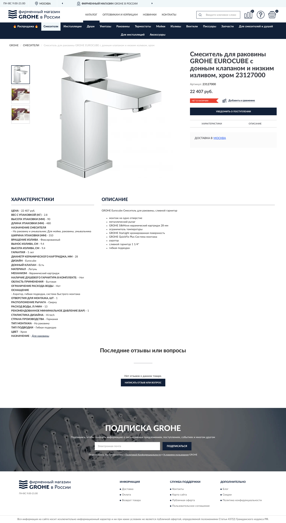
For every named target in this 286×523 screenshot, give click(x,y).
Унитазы (105, 26)
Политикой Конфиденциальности (143, 455)
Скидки (227, 495)
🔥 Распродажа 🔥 (25, 26)
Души (91, 26)
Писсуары (209, 26)
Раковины (123, 26)
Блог (225, 489)
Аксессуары (157, 34)
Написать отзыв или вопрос (143, 383)
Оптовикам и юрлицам (120, 14)
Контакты (169, 14)
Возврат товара (131, 500)
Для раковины (40, 336)
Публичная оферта (183, 500)
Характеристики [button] (212, 124)
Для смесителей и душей (256, 26)
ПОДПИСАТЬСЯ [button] (177, 446)
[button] (261, 15)
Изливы (176, 26)
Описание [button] (255, 124)
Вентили (192, 26)
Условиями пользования (176, 455)
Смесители (51, 26)
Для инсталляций (133, 34)
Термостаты (143, 26)
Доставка (127, 489)
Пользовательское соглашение (191, 506)
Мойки (160, 26)
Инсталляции (73, 26)
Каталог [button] (91, 14)
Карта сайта (179, 495)
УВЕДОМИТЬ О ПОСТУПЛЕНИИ (233, 111)
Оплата (126, 495)
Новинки (150, 14)
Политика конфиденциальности (242, 500)
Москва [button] (220, 138)
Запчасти (227, 26)
